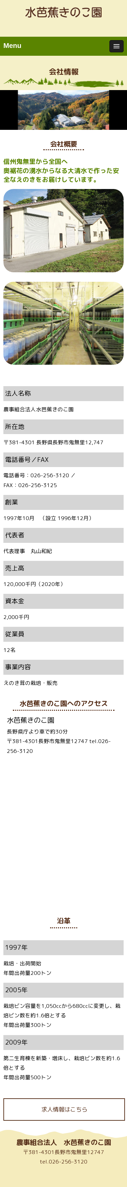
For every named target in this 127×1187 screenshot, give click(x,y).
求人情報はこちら (64, 1109)
